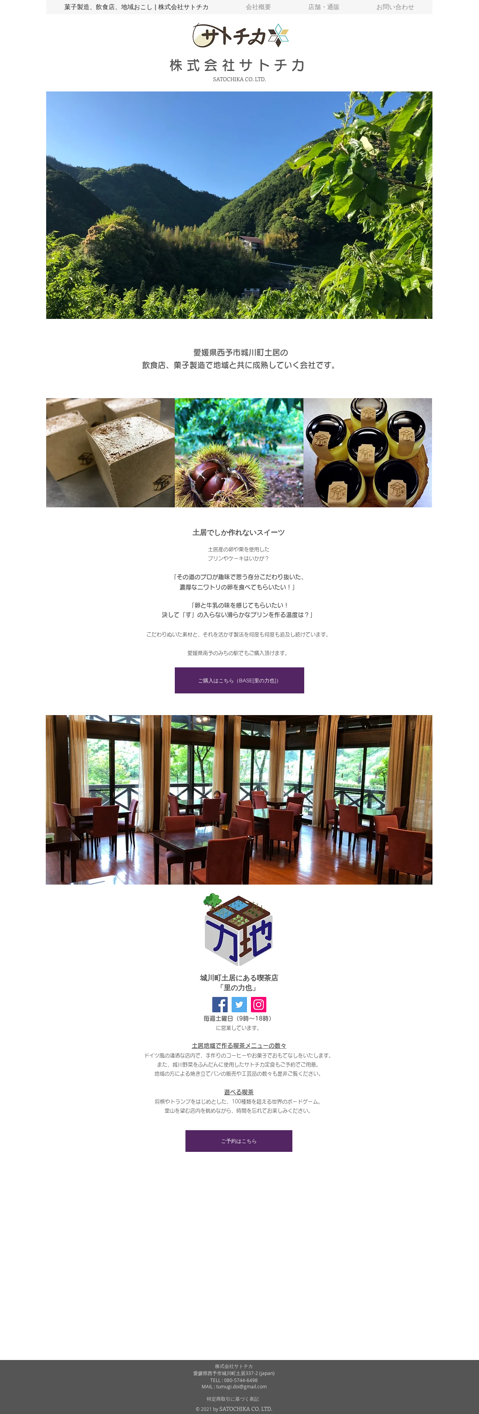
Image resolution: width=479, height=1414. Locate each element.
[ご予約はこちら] (238, 1141)
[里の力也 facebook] (220, 1004)
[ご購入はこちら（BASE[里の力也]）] (239, 680)
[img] (110, 452)
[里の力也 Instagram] (258, 1004)
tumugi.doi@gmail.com (241, 1386)
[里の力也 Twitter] (239, 1004)
